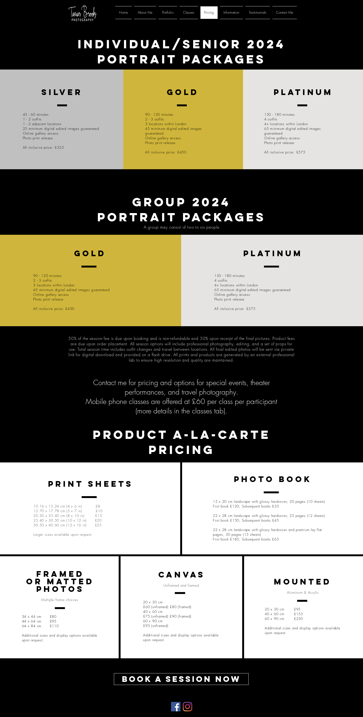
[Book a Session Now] (181, 679)
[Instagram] (187, 706)
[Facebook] (175, 706)
